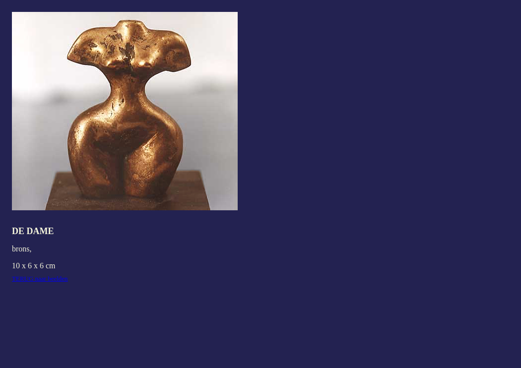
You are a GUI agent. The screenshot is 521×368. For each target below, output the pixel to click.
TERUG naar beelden (40, 278)
